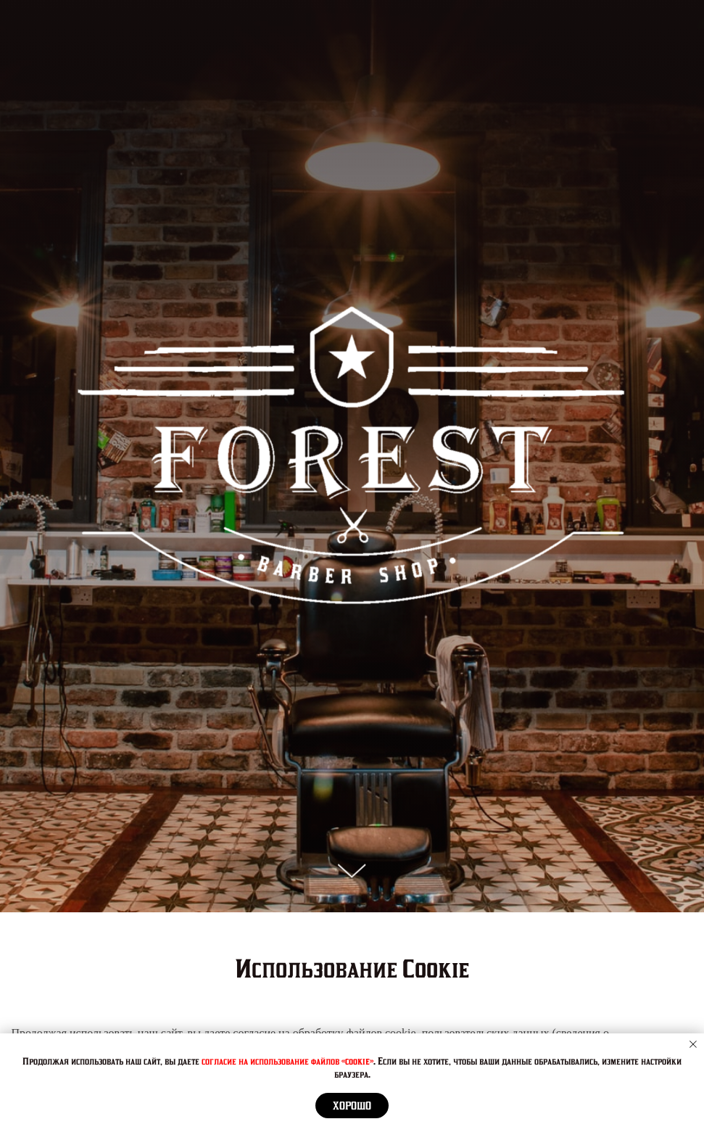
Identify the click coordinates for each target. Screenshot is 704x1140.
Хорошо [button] (352, 1106)
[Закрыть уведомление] (693, 1044)
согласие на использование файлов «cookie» (287, 1061)
